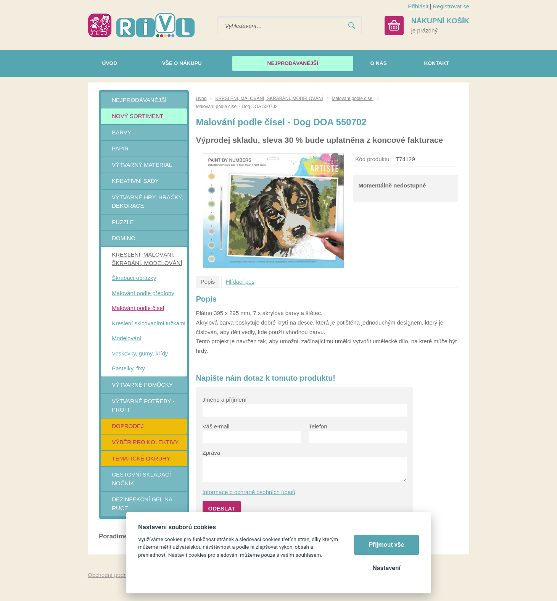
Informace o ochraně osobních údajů (249, 492)
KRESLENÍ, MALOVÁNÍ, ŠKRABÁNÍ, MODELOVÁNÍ (269, 98)
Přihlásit (418, 6)
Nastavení (386, 568)
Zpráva (212, 452)
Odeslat (221, 508)
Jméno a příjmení (225, 399)
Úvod (201, 98)
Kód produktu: (373, 159)
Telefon (318, 426)
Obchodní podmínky (113, 575)
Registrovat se (451, 6)
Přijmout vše (386, 544)
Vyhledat (351, 26)
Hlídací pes (240, 281)
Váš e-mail (216, 426)
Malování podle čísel (352, 98)
